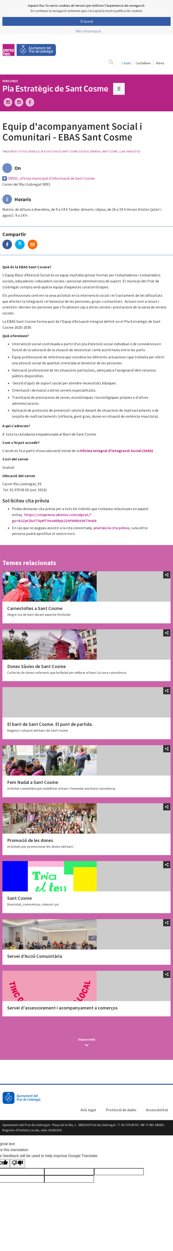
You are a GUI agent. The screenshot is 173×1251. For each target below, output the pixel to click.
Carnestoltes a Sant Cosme (34, 608)
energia (95, 151)
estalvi (84, 151)
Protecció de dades (121, 1109)
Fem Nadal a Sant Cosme (32, 782)
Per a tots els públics (25, 151)
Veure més (86, 1039)
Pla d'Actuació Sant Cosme (59, 151)
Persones (10, 81)
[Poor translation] (17, 1163)
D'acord (86, 21)
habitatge (133, 151)
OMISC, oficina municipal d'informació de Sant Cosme (51, 178)
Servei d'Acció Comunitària (34, 956)
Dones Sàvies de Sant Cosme (36, 666)
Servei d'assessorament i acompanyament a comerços (62, 1008)
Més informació (88, 31)
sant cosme (110, 151)
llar (122, 151)
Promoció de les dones (30, 840)
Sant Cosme (19, 898)
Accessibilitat (157, 1109)
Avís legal (88, 1109)
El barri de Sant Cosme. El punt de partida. (50, 724)
